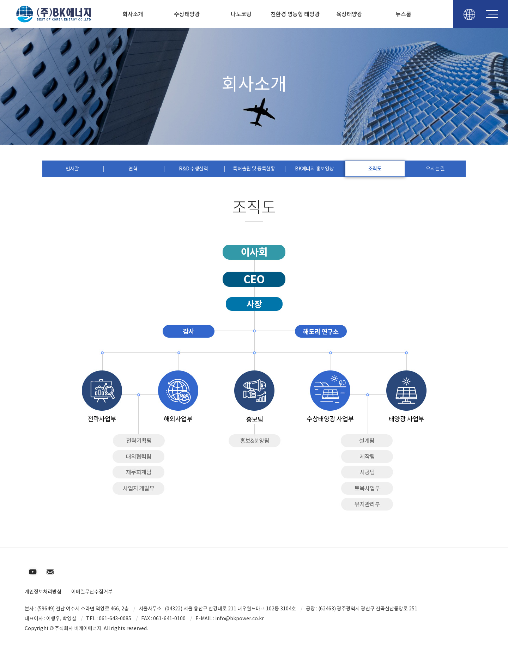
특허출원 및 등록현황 (254, 168)
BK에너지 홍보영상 (314, 168)
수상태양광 (187, 14)
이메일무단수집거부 (92, 591)
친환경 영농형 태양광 (295, 14)
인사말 (72, 168)
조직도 (375, 168)
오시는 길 (435, 168)
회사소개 (132, 14)
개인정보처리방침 (43, 591)
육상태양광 (349, 14)
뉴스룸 (403, 14)
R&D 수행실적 (193, 168)
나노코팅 (241, 14)
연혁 (132, 168)
